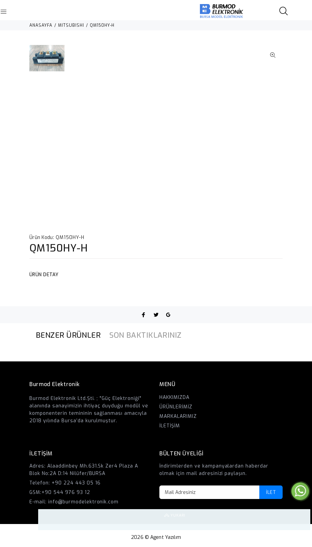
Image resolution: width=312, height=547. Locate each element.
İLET (271, 492)
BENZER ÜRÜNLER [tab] (68, 335)
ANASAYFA (40, 25)
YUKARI (299, 519)
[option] (46, 61)
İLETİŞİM (169, 426)
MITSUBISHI (71, 25)
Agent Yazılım (165, 537)
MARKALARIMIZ (178, 416)
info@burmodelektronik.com (83, 502)
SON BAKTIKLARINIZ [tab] (145, 335)
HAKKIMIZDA (174, 397)
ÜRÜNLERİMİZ (175, 407)
